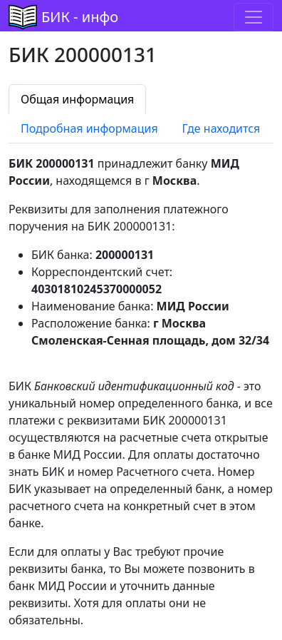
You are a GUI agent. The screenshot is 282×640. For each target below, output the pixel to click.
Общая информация (77, 99)
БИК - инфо (79, 16)
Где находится (221, 128)
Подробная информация (89, 128)
